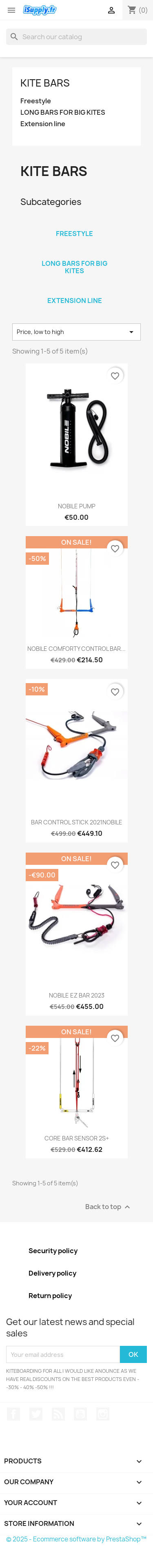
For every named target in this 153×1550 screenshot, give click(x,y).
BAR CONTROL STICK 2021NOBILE (76, 822)
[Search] (76, 37)
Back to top (108, 1207)
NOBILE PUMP (76, 506)
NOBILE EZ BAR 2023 (76, 995)
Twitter (35, 1414)
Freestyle (35, 101)
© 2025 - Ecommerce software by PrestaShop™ (76, 1539)
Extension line (42, 124)
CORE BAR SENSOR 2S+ (76, 1138)
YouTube (80, 1414)
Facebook (13, 1414)
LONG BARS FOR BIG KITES (62, 112)
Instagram (102, 1414)
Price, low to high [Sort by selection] (76, 332)
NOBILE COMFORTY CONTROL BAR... (76, 649)
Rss (58, 1414)
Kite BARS (45, 83)
